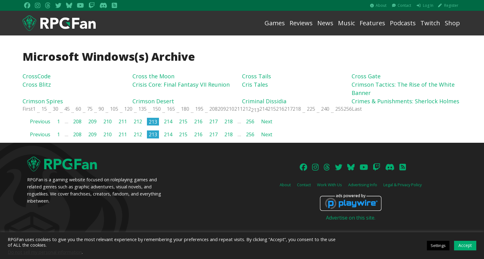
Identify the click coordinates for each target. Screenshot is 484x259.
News (325, 23)
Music (346, 23)
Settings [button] (438, 245)
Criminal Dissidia (264, 101)
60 (78, 108)
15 (44, 108)
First (28, 108)
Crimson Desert (153, 101)
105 (114, 108)
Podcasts (403, 23)
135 (142, 108)
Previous (40, 121)
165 (171, 108)
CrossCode (37, 76)
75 (90, 108)
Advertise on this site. (350, 217)
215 (272, 108)
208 (213, 108)
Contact (404, 5)
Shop (452, 23)
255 (339, 108)
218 (297, 108)
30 (55, 108)
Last (357, 108)
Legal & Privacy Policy (402, 184)
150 (156, 108)
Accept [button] (465, 245)
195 (199, 108)
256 (348, 108)
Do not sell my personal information (45, 252)
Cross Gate (366, 76)
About (381, 5)
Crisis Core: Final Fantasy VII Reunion (181, 84)
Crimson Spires (43, 101)
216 (280, 108)
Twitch (430, 23)
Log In (428, 5)
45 (67, 108)
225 (311, 108)
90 (101, 108)
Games (275, 23)
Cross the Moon (153, 76)
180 (185, 108)
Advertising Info (362, 184)
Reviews (301, 23)
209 (222, 108)
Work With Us (329, 184)
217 (288, 108)
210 (230, 108)
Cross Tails (256, 76)
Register (451, 5)
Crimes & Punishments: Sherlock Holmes (405, 101)
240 (325, 108)
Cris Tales (255, 84)
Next (266, 121)
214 (263, 108)
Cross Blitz (37, 84)
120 (128, 108)
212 (247, 108)
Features (372, 23)
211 (238, 108)
